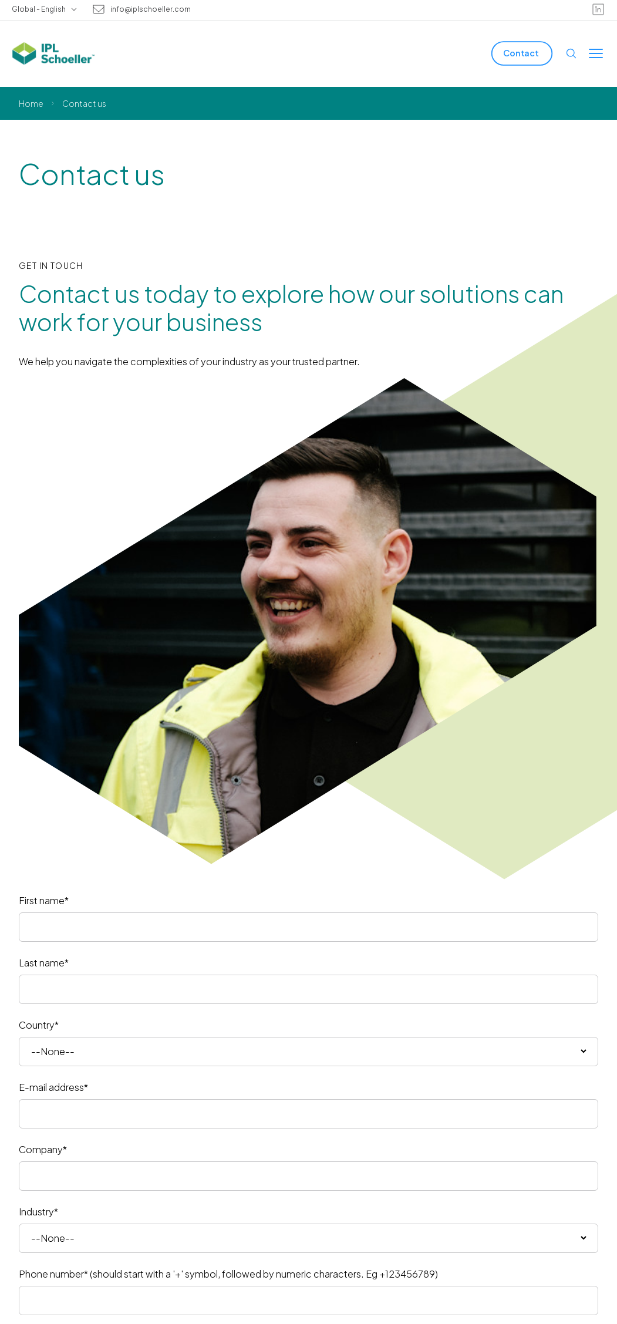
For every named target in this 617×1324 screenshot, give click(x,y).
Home (31, 103)
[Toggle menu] (595, 53)
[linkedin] (598, 9)
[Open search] (571, 53)
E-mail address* (53, 1087)
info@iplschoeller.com (150, 9)
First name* (44, 900)
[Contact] (521, 53)
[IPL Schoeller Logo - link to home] (53, 53)
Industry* (38, 1211)
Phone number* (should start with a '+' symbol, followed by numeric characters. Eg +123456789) (228, 1274)
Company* (43, 1149)
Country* (39, 1025)
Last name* (44, 962)
